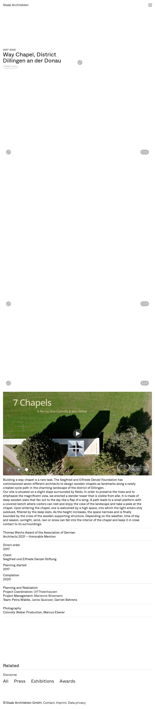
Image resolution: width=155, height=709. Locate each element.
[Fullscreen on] (9, 469)
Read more (11, 66)
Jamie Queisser (42, 600)
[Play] (19, 469)
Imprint (61, 703)
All (5, 681)
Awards (67, 681)
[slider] (77, 470)
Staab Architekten (15, 5)
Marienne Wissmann (48, 596)
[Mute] (146, 469)
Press (19, 681)
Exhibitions (42, 681)
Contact (48, 703)
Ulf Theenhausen (45, 592)
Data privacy (77, 703)
